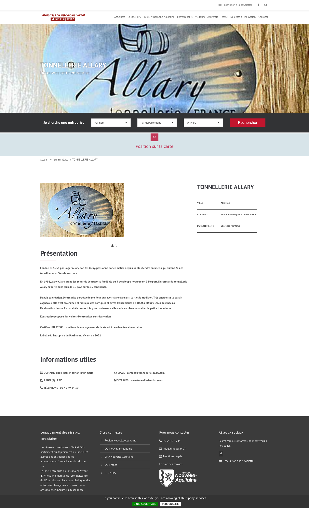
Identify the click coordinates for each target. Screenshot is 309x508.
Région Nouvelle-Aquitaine (120, 440)
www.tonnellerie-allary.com (147, 380)
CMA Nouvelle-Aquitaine (119, 456)
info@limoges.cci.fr (172, 448)
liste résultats (60, 159)
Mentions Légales (171, 456)
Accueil (44, 159)
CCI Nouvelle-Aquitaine (118, 448)
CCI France (111, 465)
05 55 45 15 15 (170, 441)
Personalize (170, 504)
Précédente (51, 213)
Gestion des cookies (170, 464)
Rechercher (247, 122)
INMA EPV (110, 473)
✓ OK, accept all (145, 504)
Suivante (179, 213)
